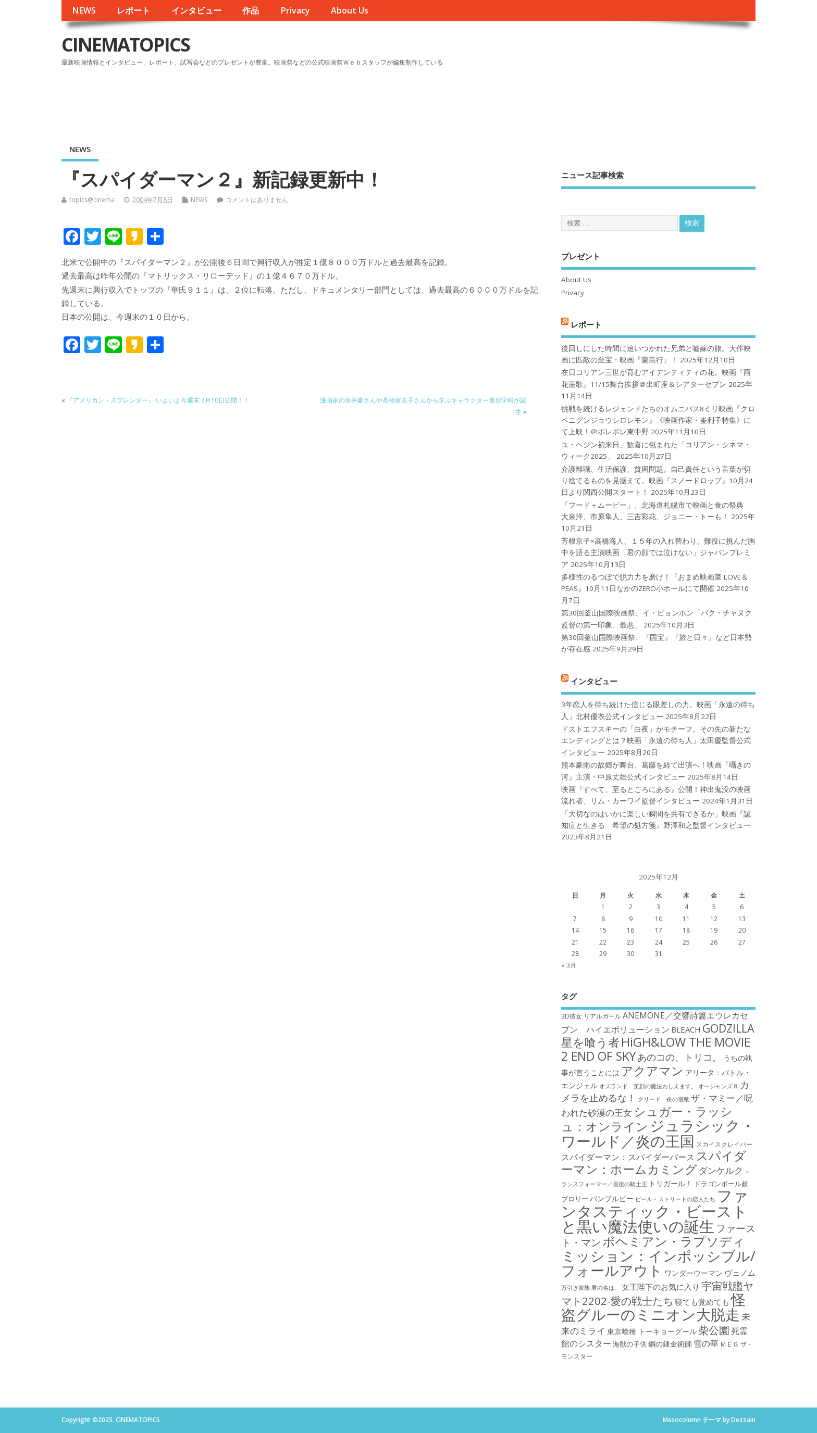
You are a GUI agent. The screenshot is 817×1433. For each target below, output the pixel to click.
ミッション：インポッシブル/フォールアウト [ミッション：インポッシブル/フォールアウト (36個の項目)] (658, 1263)
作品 (250, 10)
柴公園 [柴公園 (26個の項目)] (713, 1330)
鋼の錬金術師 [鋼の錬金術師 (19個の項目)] (670, 1344)
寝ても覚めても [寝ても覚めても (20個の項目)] (702, 1302)
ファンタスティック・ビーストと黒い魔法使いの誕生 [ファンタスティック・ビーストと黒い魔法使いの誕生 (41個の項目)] (654, 1211)
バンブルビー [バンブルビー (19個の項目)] (612, 1198)
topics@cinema (92, 199)
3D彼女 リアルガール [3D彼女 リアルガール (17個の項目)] (591, 1016)
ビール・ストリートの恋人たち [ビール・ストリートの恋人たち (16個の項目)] (675, 1199)
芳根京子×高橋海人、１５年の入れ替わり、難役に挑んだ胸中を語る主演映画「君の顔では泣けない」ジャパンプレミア (658, 552)
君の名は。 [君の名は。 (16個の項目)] (605, 1287)
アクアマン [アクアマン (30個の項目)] (652, 1070)
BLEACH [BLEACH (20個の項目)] (686, 1029)
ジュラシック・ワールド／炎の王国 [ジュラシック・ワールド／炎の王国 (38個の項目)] (658, 1132)
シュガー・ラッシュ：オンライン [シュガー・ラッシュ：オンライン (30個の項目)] (647, 1119)
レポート (133, 10)
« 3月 (568, 965)
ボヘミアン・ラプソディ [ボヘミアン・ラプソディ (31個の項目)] (673, 1241)
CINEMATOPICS (125, 44)
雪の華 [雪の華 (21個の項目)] (706, 1343)
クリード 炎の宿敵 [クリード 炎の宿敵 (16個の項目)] (663, 1099)
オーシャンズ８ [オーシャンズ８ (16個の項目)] (718, 1086)
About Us (349, 10)
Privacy (295, 10)
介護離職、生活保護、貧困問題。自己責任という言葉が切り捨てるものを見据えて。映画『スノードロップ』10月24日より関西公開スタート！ (657, 480)
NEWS (84, 10)
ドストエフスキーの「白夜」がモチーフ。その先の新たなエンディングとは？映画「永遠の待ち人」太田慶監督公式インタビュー (656, 740)
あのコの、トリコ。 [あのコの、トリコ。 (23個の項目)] (679, 1057)
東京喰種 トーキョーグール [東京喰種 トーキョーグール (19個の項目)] (652, 1331)
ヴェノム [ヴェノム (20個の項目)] (740, 1272)
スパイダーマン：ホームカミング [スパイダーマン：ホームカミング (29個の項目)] (653, 1162)
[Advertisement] (557, 98)
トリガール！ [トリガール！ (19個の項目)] (670, 1183)
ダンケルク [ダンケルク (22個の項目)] (721, 1170)
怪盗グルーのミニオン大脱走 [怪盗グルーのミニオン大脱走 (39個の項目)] (653, 1306)
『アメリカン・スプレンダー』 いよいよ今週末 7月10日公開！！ (158, 400)
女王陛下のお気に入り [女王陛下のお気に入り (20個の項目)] (661, 1286)
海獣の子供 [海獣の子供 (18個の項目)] (630, 1344)
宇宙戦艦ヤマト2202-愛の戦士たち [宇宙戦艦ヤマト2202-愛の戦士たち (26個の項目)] (657, 1293)
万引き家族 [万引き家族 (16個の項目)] (575, 1287)
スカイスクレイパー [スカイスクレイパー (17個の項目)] (724, 1144)
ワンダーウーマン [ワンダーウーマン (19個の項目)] (693, 1273)
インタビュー (196, 10)
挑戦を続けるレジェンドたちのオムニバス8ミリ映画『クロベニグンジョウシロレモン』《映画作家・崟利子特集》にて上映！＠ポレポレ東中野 (658, 420)
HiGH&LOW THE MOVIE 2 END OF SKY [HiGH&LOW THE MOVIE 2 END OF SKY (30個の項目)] (655, 1049)
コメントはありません (257, 199)
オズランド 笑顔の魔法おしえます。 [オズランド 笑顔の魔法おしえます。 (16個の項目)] (648, 1086)
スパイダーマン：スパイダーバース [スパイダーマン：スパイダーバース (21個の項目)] (628, 1157)
